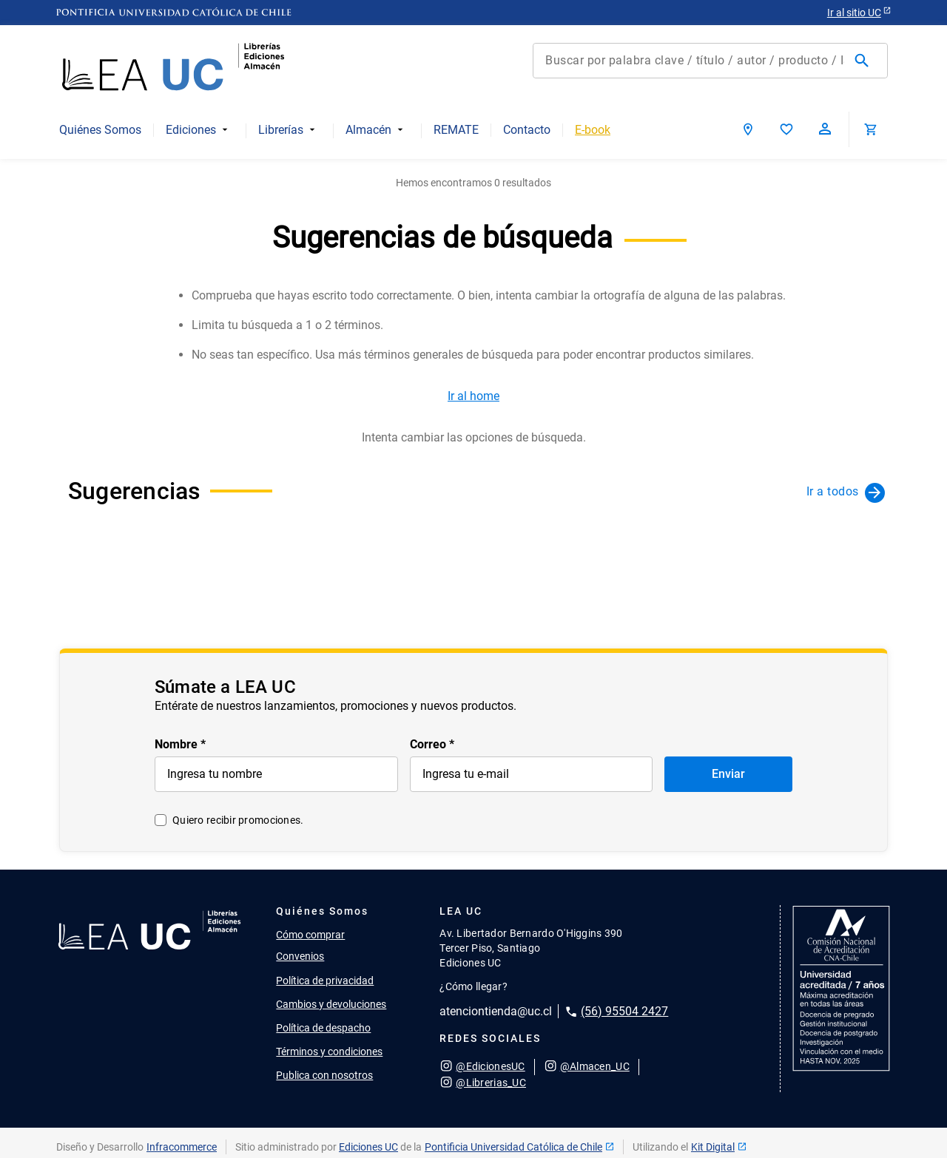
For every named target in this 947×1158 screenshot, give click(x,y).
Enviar (728, 774)
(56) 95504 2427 (624, 1011)
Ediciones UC (368, 1147)
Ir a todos (832, 491)
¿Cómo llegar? (473, 986)
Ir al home (473, 396)
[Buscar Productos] (865, 61)
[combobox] (710, 60)
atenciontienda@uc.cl (495, 1011)
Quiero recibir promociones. (238, 820)
